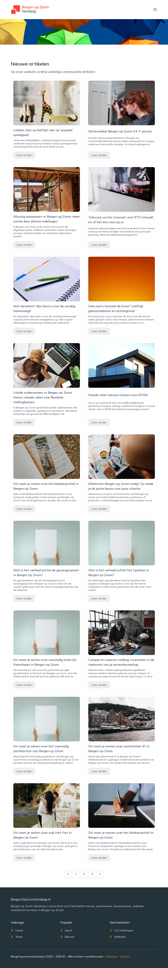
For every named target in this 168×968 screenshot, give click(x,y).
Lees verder (24, 155)
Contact (125, 956)
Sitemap (111, 956)
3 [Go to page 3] (92, 874)
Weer (17, 937)
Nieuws (67, 937)
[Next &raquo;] (100, 874)
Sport (66, 930)
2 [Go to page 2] (84, 874)
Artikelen (118, 937)
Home (17, 930)
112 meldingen (121, 930)
